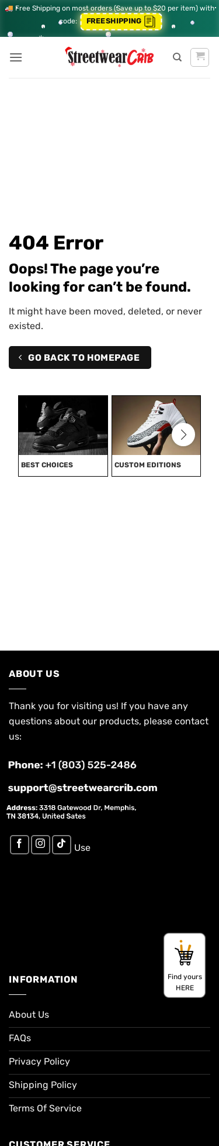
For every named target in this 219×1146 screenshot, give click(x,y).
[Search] (177, 57)
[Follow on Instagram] (40, 844)
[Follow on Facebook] (19, 844)
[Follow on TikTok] (61, 844)
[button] (16, 57)
